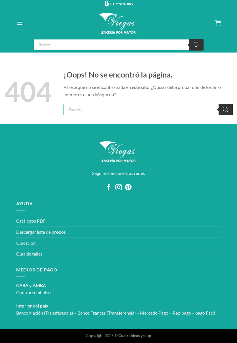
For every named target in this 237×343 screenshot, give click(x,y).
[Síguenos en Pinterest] (128, 187)
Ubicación (26, 243)
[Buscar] (196, 45)
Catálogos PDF (31, 220)
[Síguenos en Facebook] (108, 187)
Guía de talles (29, 253)
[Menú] (19, 23)
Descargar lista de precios (41, 232)
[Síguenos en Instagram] (118, 187)
